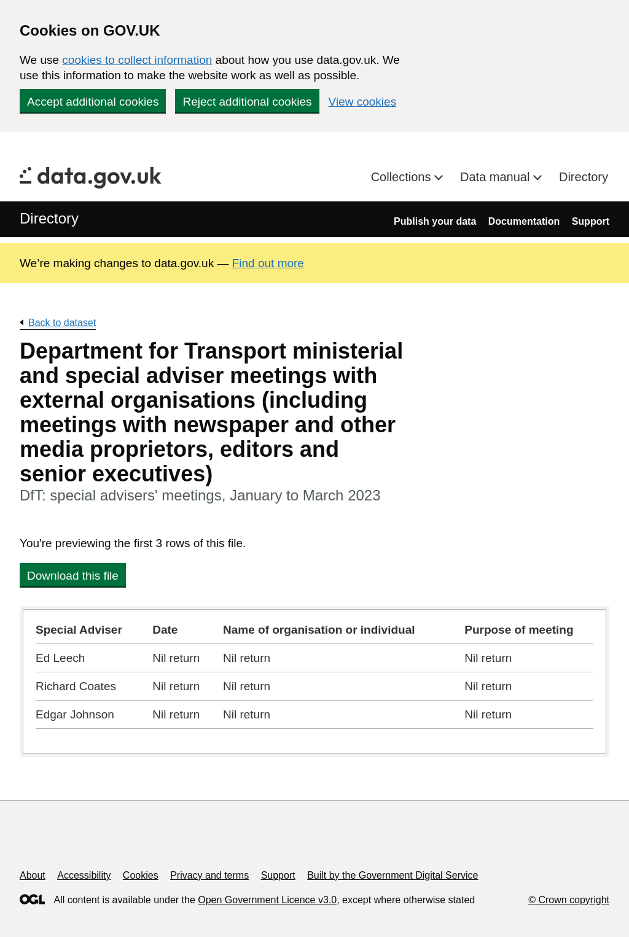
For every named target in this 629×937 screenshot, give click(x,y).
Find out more (268, 263)
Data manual (496, 177)
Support (590, 221)
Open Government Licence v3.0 (267, 900)
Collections (402, 177)
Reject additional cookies (246, 101)
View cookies (363, 101)
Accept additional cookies (92, 101)
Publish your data (435, 221)
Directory (583, 177)
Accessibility (84, 875)
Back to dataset (62, 322)
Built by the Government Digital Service (392, 875)
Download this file (73, 575)
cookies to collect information (137, 59)
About (32, 875)
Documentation (524, 221)
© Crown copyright (568, 900)
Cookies (140, 875)
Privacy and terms (209, 875)
